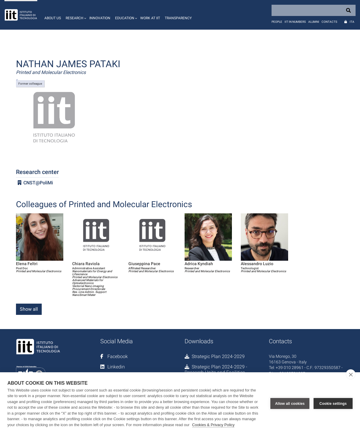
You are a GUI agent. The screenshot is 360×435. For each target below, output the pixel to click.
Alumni (313, 21)
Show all (29, 309)
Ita (352, 21)
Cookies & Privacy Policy (213, 425)
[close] (351, 374)
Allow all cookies (290, 404)
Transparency (178, 18)
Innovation (99, 18)
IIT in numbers (295, 21)
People (277, 21)
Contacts (329, 21)
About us (52, 18)
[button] (75, 15)
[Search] (314, 10)
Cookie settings (333, 404)
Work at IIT (150, 18)
